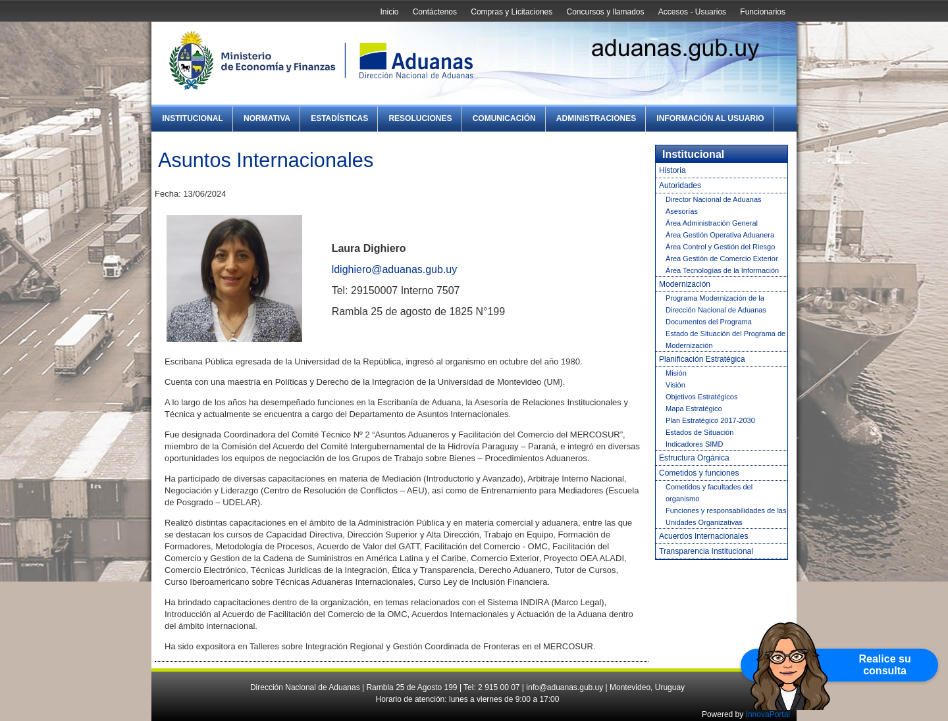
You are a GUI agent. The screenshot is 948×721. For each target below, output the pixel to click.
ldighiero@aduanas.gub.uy (395, 269)
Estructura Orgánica (694, 457)
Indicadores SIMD (694, 444)
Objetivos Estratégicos (701, 397)
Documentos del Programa (709, 322)
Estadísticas (339, 118)
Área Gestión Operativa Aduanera (720, 235)
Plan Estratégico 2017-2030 (710, 420)
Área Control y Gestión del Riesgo (720, 247)
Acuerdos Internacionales (703, 536)
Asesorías (682, 211)
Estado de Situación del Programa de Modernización (725, 339)
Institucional (192, 118)
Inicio (389, 11)
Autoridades (680, 185)
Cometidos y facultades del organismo (709, 493)
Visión (675, 385)
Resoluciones (420, 118)
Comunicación (504, 118)
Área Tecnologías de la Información (722, 270)
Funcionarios (762, 11)
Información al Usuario (710, 118)
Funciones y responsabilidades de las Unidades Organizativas (726, 516)
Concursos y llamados (605, 11)
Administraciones (596, 118)
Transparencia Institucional (706, 551)
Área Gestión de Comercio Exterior (722, 258)
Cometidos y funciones (699, 473)
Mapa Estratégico (694, 408)
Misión (676, 373)
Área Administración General (712, 223)
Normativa (267, 118)
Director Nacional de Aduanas (714, 199)
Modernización (684, 284)
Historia (672, 170)
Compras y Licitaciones (511, 11)
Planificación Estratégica (702, 359)
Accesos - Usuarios (692, 11)
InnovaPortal (768, 714)
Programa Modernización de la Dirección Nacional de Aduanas (716, 304)
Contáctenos (435, 11)
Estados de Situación (699, 432)
